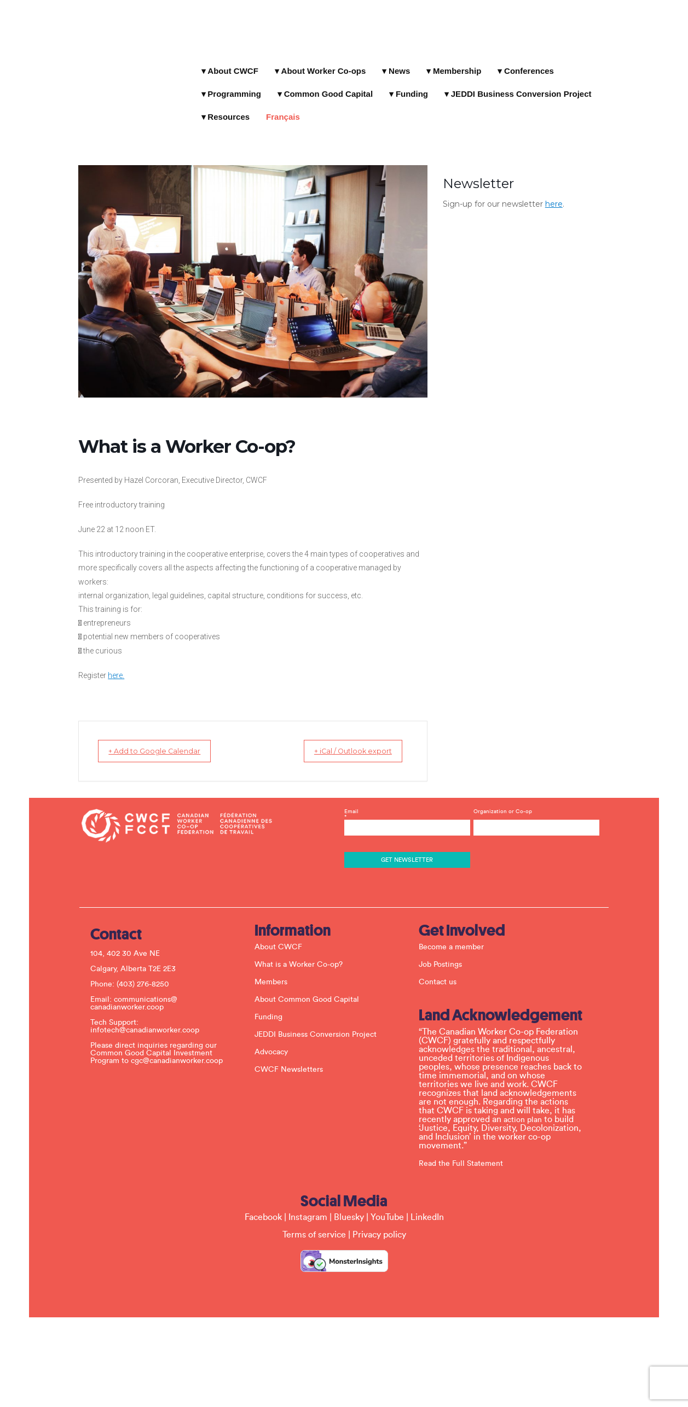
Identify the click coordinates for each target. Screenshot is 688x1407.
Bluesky (349, 1206)
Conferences (525, 60)
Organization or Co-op (500, 800)
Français (610, 83)
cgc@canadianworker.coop (181, 1050)
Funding (332, 83)
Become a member (455, 937)
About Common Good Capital (311, 989)
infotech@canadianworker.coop (149, 1019)
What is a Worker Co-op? (303, 954)
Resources (555, 83)
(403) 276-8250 (147, 973)
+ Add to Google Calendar (128, 739)
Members (275, 972)
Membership (453, 60)
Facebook (263, 1206)
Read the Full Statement (465, 1153)
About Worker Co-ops (319, 60)
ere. (83, 664)
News (395, 60)
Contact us (442, 972)
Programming (600, 60)
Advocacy (275, 1042)
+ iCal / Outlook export (378, 739)
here (590, 160)
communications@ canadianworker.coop (138, 992)
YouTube (387, 1206)
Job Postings (444, 954)
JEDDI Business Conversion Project (441, 83)
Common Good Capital (248, 83)
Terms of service (314, 1223)
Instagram (307, 1206)
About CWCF (229, 60)
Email (406, 806)
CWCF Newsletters (293, 1059)
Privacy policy (379, 1223)
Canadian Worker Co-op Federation (102, 46)
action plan (527, 1109)
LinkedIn (427, 1206)
